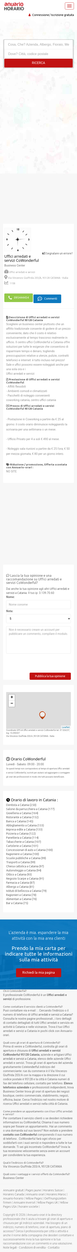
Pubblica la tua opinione (50, 676)
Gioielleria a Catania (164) (22, 813)
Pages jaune (33, 1190)
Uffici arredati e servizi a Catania (51, 1014)
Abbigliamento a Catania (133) (25, 825)
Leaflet (66, 727)
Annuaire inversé (24, 1202)
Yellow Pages (33, 1198)
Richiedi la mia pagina (38, 972)
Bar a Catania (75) (17, 903)
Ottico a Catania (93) (19, 874)
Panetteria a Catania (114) (22, 837)
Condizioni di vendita (32, 1247)
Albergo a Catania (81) (20, 886)
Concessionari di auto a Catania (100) (29, 850)
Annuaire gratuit (13, 1190)
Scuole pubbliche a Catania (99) (26, 858)
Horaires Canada (13, 1194)
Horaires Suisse (53, 1190)
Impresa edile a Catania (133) (24, 829)
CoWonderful (30, 1067)
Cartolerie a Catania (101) (22, 845)
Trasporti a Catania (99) (20, 862)
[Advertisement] (38, 108)
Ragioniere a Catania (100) (22, 854)
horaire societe (28, 1206)
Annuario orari (35, 1194)
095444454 (18, 298)
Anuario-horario (13, 1198)
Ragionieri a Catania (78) (21, 895)
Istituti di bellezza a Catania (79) (26, 890)
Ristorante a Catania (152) (22, 817)
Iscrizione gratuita (62, 15)
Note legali (10, 1247)
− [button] (11, 704)
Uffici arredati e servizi (19, 272)
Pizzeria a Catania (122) (21, 833)
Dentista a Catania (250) (21, 805)
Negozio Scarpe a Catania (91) (25, 878)
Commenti (47, 299)
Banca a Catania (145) (19, 821)
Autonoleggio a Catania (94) (23, 870)
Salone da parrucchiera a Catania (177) (30, 809)
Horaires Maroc (56, 1194)
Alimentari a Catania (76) (21, 899)
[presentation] (37, 665)
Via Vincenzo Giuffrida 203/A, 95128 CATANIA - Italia (36, 277)
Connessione (40, 15)
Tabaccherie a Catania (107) (23, 841)
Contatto (54, 1247)
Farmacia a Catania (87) (20, 882)
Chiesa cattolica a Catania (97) (25, 866)
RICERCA (38, 63)
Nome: (10, 597)
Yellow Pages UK (47, 1202)
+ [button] (11, 698)
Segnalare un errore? (57, 253)
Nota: (9, 611)
